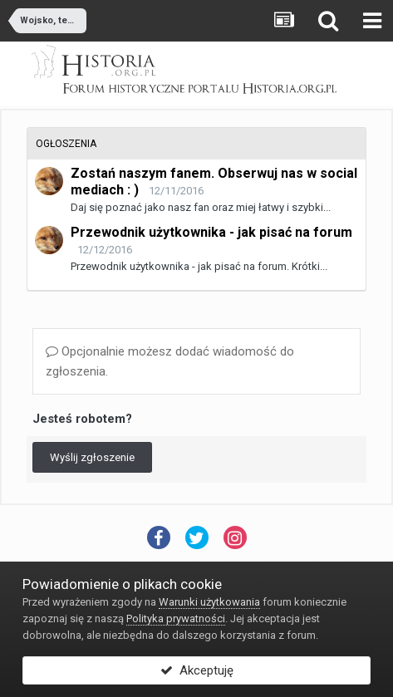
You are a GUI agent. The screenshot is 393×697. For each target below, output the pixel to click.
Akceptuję (196, 670)
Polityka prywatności (175, 618)
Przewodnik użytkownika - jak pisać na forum (211, 232)
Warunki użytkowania (209, 602)
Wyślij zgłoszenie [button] (92, 457)
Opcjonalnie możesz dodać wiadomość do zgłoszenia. (170, 361)
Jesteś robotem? (82, 418)
